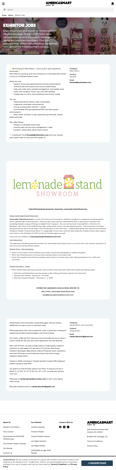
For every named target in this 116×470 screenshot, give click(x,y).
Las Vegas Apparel (38, 441)
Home (4, 15)
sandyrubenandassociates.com (33, 379)
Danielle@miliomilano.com (38, 135)
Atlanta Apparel (38, 427)
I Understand (97, 463)
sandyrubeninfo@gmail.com (43, 387)
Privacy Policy (92, 446)
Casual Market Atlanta (40, 436)
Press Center (8, 432)
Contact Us (7, 453)
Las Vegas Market (38, 446)
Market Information (11, 427)
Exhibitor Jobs (20, 15)
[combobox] (58, 9)
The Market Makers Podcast (14, 444)
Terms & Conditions (95, 441)
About (10, 15)
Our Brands (7, 448)
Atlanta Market (37, 432)
